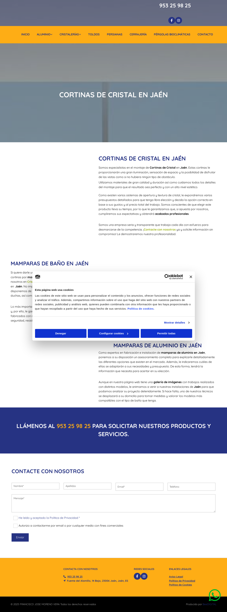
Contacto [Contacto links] (205, 34)
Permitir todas (166, 333)
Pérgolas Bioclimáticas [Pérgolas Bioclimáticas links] (172, 34)
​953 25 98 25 (74, 425)
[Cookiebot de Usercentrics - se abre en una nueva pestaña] (167, 276)
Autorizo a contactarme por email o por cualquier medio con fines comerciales (71, 525)
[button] (215, 595)
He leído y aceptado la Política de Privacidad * (49, 517)
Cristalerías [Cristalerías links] (69, 34)
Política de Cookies (180, 584)
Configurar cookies (113, 333)
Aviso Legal (176, 576)
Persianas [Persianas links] (114, 34)
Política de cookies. (140, 308)
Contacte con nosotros (160, 229)
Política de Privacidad (182, 580)
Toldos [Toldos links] (94, 34)
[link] (41, 34)
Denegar (60, 333)
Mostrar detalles (174, 322)
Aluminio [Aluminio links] (43, 34)
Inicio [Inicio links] (25, 34)
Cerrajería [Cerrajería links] (138, 34)
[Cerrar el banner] (191, 276)
